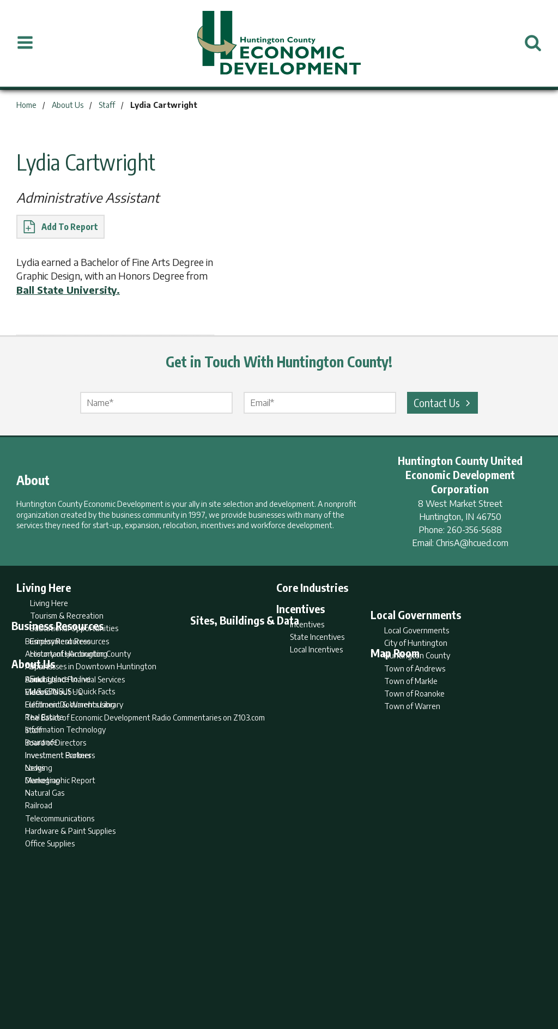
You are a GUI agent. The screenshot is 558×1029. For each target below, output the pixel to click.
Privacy (326, 977)
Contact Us (444, 402)
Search (223, 977)
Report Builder (274, 977)
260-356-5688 (474, 529)
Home (188, 977)
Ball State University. (68, 289)
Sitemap (366, 977)
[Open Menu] (25, 43)
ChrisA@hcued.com (472, 542)
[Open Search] (533, 43)
